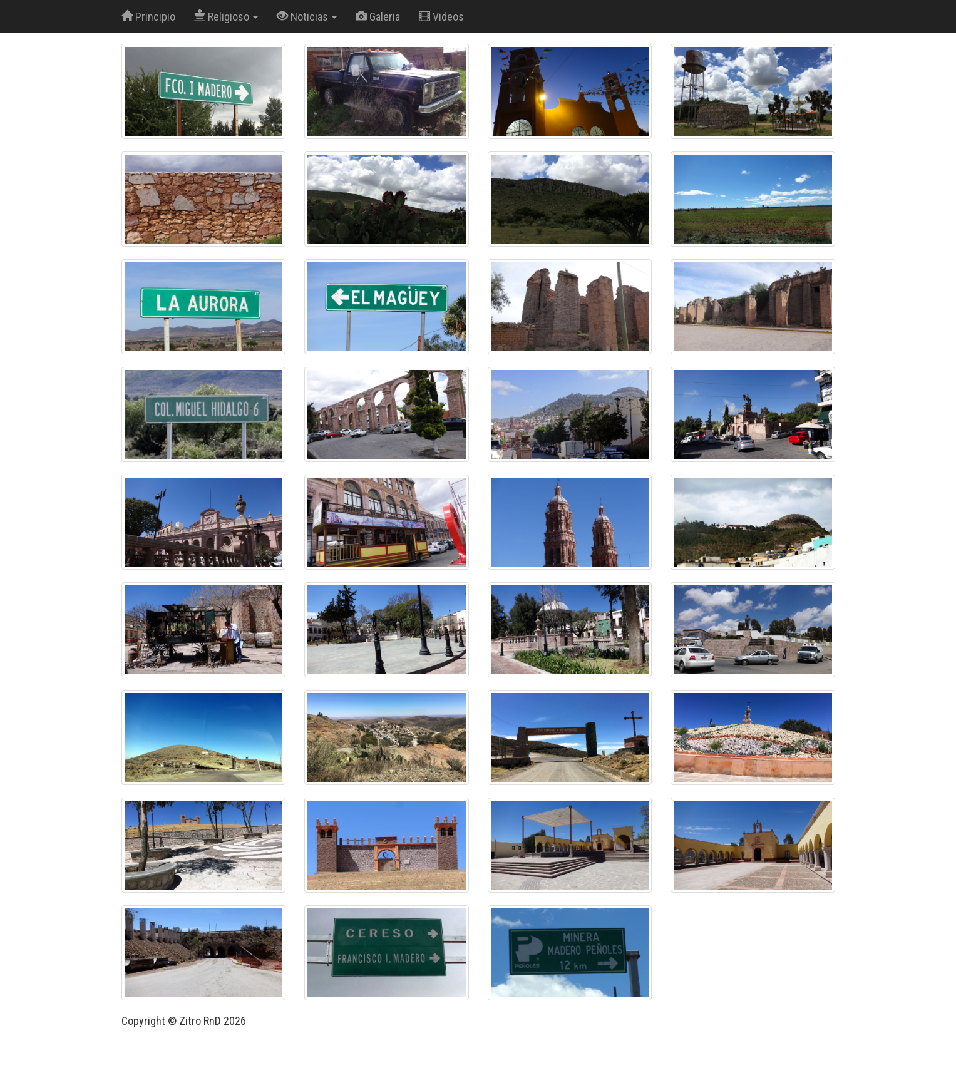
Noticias (307, 16)
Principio (148, 16)
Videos (441, 16)
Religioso (226, 16)
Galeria (378, 16)
